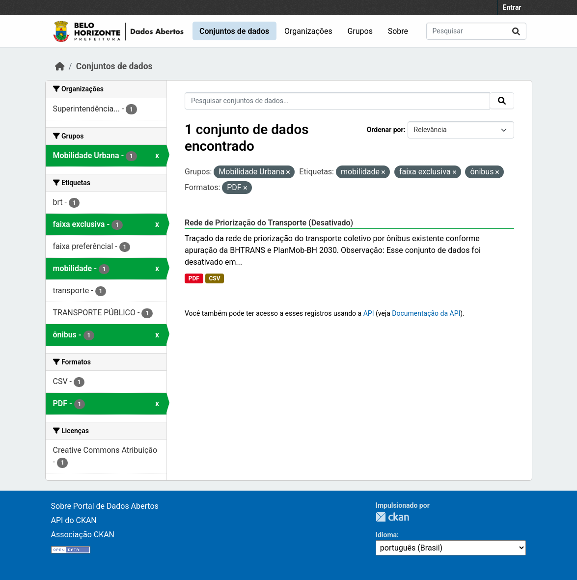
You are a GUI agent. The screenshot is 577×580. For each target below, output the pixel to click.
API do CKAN (74, 520)
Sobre (398, 31)
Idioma (386, 535)
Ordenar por (385, 130)
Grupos (360, 31)
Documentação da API (426, 313)
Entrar (512, 7)
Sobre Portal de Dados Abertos (105, 506)
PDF (194, 278)
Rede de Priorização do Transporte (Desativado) (269, 222)
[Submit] (516, 31)
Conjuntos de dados (234, 31)
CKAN (392, 517)
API (368, 313)
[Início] (60, 66)
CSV (214, 278)
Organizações (308, 31)
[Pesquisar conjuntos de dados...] (476, 31)
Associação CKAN (83, 534)
